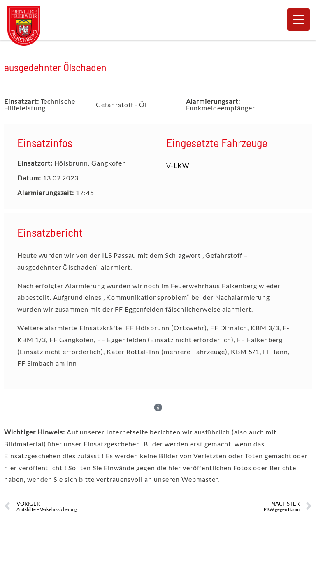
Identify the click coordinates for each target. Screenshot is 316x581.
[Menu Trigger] (298, 19)
